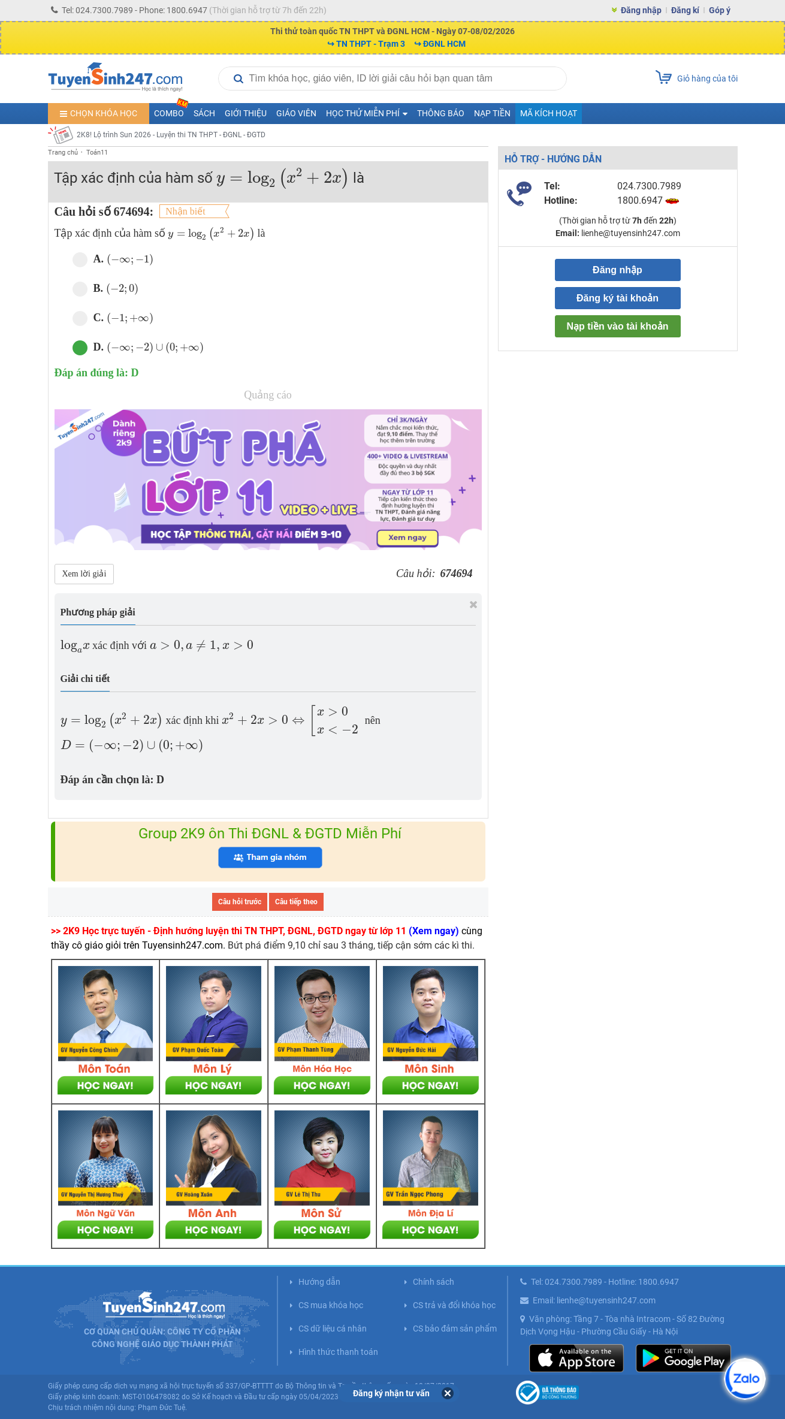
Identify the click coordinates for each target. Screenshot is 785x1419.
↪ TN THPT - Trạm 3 (366, 44)
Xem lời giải (84, 573)
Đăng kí (685, 10)
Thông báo (440, 113)
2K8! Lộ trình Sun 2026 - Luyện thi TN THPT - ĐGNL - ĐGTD (171, 135)
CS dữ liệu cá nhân (332, 1328)
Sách (204, 113)
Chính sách (433, 1282)
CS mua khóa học (330, 1305)
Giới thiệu (246, 113)
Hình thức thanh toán (338, 1352)
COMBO (171, 110)
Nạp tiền (492, 113)
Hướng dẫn (319, 1282)
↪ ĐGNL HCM (440, 44)
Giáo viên (296, 113)
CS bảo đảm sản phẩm (455, 1328)
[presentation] (282, 178)
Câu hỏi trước (239, 902)
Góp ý (719, 10)
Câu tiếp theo (296, 902)
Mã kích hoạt (548, 113)
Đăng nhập (641, 10)
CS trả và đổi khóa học (454, 1305)
